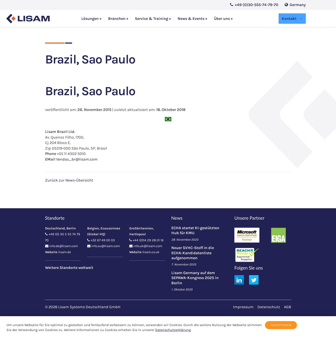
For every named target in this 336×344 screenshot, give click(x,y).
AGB (287, 307)
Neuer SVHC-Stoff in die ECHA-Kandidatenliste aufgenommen (192, 252)
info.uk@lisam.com (147, 246)
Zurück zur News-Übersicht (69, 180)
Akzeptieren (281, 325)
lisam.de (64, 252)
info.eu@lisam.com (105, 246)
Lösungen (90, 18)
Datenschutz (268, 307)
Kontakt (289, 18)
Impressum (243, 307)
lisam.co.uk (150, 252)
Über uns (222, 18)
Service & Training (152, 18)
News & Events (191, 18)
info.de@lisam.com (63, 246)
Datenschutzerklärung (173, 330)
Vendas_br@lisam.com (77, 159)
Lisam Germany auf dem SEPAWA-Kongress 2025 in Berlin (195, 277)
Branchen (117, 18)
